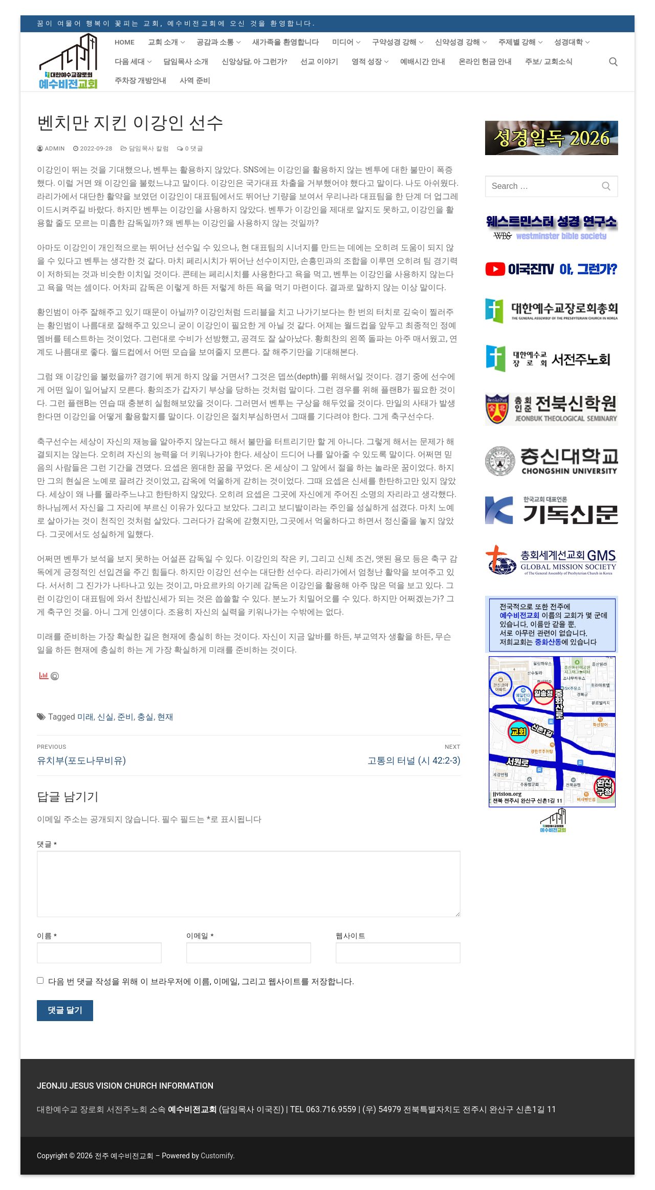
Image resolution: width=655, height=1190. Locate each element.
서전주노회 (126, 1109)
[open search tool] (613, 62)
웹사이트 (350, 936)
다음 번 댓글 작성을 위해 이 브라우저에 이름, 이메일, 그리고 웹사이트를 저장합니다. (201, 981)
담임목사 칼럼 (145, 148)
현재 (165, 717)
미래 (85, 717)
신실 (105, 717)
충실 (145, 717)
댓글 (47, 844)
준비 (125, 717)
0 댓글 (190, 148)
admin (51, 148)
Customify (217, 1156)
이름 (47, 936)
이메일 (200, 936)
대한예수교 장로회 (70, 1109)
